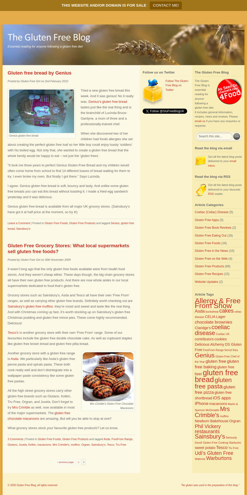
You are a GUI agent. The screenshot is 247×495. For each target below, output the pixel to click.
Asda (14, 359)
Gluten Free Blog (26, 485)
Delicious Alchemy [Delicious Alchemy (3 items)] (209, 344)
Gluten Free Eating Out (210, 235)
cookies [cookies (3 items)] (220, 339)
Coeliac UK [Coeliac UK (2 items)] (222, 334)
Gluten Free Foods (56, 223)
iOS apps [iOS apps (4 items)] (222, 397)
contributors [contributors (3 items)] (204, 339)
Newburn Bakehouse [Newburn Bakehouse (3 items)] (211, 421)
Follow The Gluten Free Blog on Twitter (177, 85)
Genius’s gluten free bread (107, 102)
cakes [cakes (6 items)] (226, 311)
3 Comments (15, 439)
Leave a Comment (19, 223)
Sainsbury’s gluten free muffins (30, 306)
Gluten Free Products (82, 223)
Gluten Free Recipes (209, 274)
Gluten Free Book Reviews (213, 227)
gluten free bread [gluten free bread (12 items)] (216, 376)
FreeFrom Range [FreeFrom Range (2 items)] (213, 350)
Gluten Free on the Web (211, 258)
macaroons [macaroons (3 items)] (218, 404)
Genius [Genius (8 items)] (205, 355)
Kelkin (32, 444)
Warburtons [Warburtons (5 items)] (219, 458)
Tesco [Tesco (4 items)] (222, 447)
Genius (115, 223)
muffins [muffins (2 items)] (224, 416)
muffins (75, 444)
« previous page (65, 462)
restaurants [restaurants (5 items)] (207, 431)
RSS (211, 193)
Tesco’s (13, 332)
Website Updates (206, 282)
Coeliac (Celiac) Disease (211, 212)
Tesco (110, 444)
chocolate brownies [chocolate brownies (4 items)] (213, 322)
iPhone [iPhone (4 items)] (201, 403)
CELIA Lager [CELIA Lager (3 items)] (215, 317)
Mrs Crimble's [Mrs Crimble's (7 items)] (212, 412)
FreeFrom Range (122, 439)
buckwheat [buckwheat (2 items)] (211, 311)
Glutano (12, 444)
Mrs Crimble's (60, 444)
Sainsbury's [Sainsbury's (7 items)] (210, 436)
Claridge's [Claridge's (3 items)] (203, 328)
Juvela (23, 444)
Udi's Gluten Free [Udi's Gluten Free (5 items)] (214, 453)
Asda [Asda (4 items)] (200, 311)
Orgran (85, 444)
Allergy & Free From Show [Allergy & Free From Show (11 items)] (218, 303)
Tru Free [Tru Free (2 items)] (233, 447)
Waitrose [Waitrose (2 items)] (200, 458)
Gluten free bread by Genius (40, 73)
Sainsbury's (23, 228)
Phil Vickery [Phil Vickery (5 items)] (208, 426)
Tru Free (121, 444)
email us (200, 121)
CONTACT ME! (166, 5)
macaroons (44, 444)
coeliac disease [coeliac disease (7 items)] (212, 330)
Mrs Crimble (21, 407)
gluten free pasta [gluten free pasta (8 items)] (213, 383)
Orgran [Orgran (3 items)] (234, 421)
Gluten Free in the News (211, 251)
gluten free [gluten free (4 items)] (215, 361)
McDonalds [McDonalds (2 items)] (212, 410)
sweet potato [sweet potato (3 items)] (205, 448)
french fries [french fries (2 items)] (231, 350)
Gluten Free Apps (207, 220)
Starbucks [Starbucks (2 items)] (235, 442)
